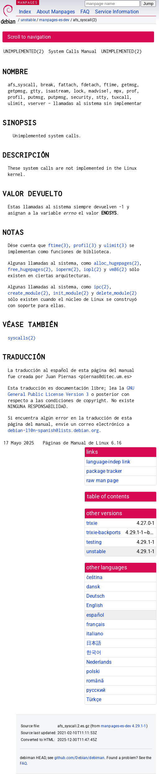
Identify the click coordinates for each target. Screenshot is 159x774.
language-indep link (108, 462)
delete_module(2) (116, 293)
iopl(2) (92, 269)
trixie (91, 523)
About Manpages (56, 12)
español (95, 615)
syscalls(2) (22, 337)
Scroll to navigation (29, 37)
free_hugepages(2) (29, 269)
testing (94, 542)
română (95, 681)
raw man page (102, 480)
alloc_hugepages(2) (116, 263)
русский (95, 690)
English (94, 605)
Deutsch (95, 596)
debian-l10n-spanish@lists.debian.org (53, 430)
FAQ (84, 12)
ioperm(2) (67, 269)
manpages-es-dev (54, 20)
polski (93, 671)
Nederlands (99, 662)
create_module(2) (28, 293)
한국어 (93, 652)
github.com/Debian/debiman (79, 758)
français (95, 624)
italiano (94, 634)
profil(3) (85, 245)
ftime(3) (58, 245)
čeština (94, 577)
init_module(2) (71, 293)
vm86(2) (118, 269)
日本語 (93, 643)
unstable (28, 20)
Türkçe (93, 699)
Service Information (117, 12)
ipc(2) (101, 286)
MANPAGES (28, 2)
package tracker (104, 471)
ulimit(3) (115, 245)
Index (25, 12)
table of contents (108, 496)
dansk (93, 587)
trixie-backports (103, 532)
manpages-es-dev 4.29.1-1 (123, 726)
